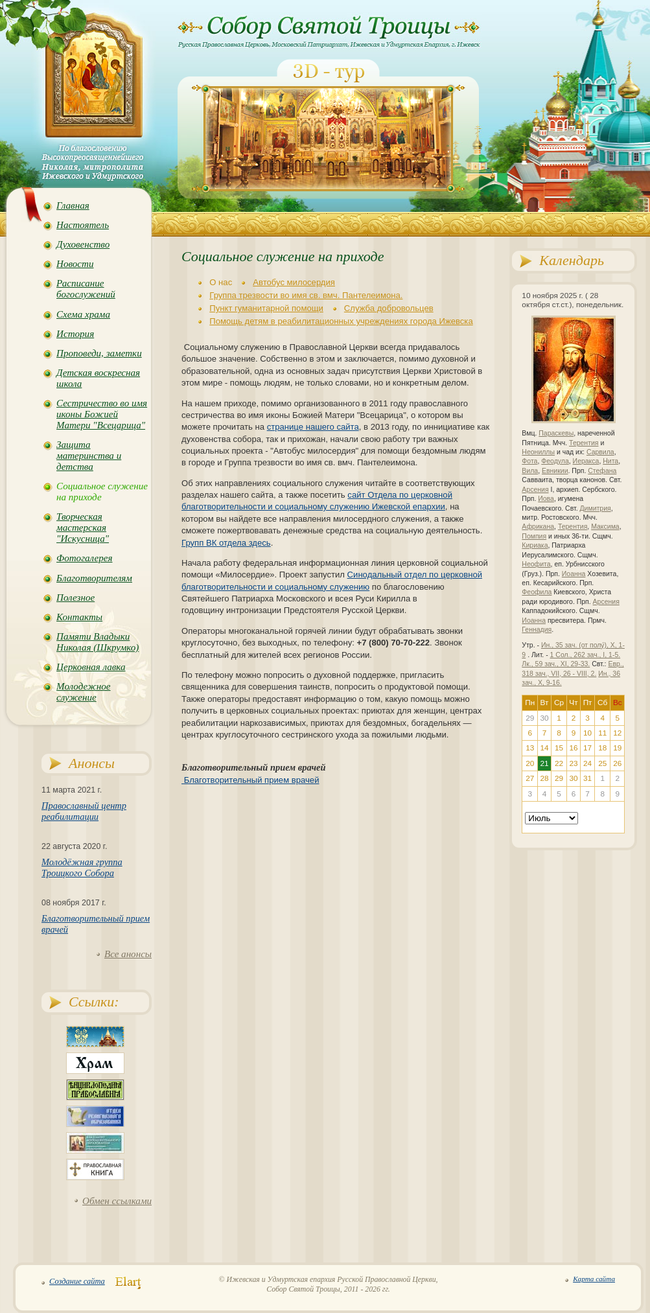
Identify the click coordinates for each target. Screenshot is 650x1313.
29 (559, 778)
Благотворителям (94, 578)
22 (559, 763)
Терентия (583, 443)
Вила (530, 470)
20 (530, 763)
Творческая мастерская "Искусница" (82, 527)
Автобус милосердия (294, 282)
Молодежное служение (83, 692)
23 (573, 763)
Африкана (538, 526)
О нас (220, 282)
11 (602, 733)
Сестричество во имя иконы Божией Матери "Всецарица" (101, 414)
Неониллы (538, 452)
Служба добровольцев (389, 308)
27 (530, 778)
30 (573, 778)
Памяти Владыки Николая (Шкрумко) (97, 642)
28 (544, 778)
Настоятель (82, 225)
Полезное (75, 597)
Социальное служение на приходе (102, 491)
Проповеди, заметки (99, 353)
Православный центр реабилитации (83, 811)
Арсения (535, 489)
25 (602, 763)
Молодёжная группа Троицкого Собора (81, 867)
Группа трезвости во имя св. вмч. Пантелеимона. (305, 295)
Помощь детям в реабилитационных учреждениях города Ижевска (340, 321)
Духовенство (83, 244)
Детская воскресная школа (98, 378)
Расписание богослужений (85, 288)
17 (587, 747)
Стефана (602, 470)
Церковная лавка (91, 667)
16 (573, 747)
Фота (529, 461)
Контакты (79, 617)
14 (544, 747)
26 (617, 763)
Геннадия (536, 629)
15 (559, 747)
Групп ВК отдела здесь (226, 543)
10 (587, 733)
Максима (605, 526)
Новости (74, 264)
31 (587, 778)
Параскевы (556, 433)
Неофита (536, 564)
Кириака (535, 545)
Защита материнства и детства (88, 455)
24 (587, 763)
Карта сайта (594, 1279)
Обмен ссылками (117, 1201)
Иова (546, 498)
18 (602, 747)
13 (530, 747)
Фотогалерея (84, 558)
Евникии (555, 470)
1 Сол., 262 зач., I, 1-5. (585, 654)
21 (544, 763)
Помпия (534, 536)
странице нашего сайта (313, 427)
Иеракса (586, 461)
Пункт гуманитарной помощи (266, 308)
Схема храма (83, 314)
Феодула (554, 461)
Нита (610, 461)
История (75, 334)
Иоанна (574, 573)
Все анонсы (128, 954)
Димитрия (594, 508)
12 (617, 733)
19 (617, 747)
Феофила (536, 592)
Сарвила (600, 452)
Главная (72, 205)
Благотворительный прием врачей (250, 780)
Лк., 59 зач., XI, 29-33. (556, 664)
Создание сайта (77, 1281)
